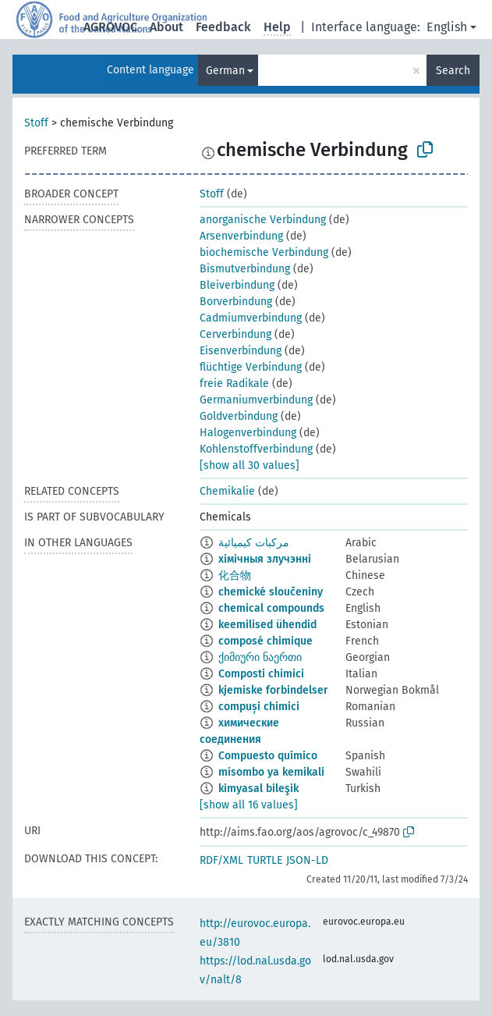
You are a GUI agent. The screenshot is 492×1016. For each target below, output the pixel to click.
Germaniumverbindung (256, 400)
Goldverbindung (239, 416)
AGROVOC (110, 27)
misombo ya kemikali (271, 772)
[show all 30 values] (249, 465)
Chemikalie (227, 491)
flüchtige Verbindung (251, 367)
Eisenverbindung (240, 350)
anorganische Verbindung (263, 219)
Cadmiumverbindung (251, 318)
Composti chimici (261, 673)
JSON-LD (307, 860)
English (447, 27)
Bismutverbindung (245, 268)
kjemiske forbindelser (273, 690)
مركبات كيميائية (253, 542)
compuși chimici (258, 706)
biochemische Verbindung (264, 252)
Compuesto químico (267, 755)
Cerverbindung (235, 334)
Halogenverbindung (248, 432)
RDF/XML (221, 860)
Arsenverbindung (241, 236)
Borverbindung (236, 301)
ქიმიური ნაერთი (260, 657)
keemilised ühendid (267, 624)
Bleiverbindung (237, 285)
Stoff (36, 123)
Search (453, 70)
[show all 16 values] (249, 805)
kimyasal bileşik (258, 788)
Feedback (223, 27)
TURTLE (264, 860)
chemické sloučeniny (270, 592)
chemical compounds (271, 608)
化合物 (234, 575)
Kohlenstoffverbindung (256, 449)
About (166, 27)
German (225, 70)
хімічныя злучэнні (264, 559)
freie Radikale (234, 383)
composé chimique (265, 641)
